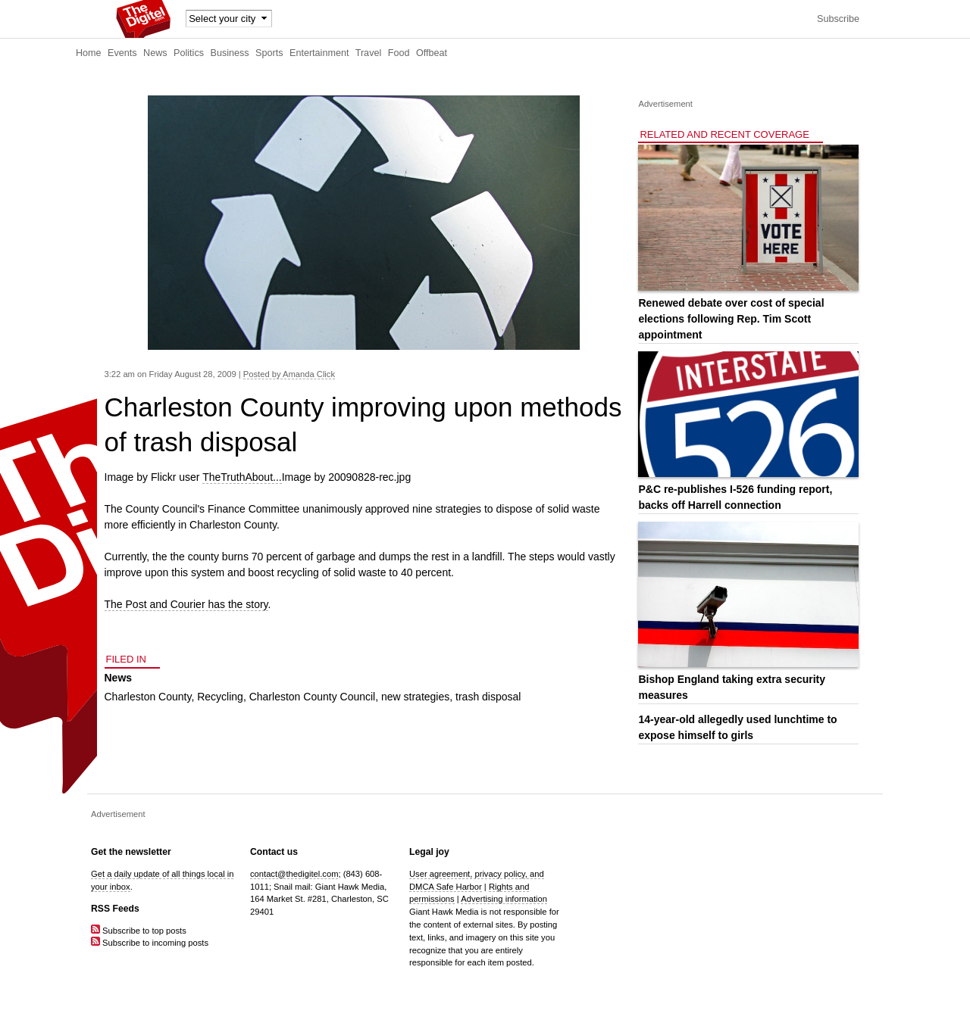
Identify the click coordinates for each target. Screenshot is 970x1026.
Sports (269, 53)
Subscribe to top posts (138, 930)
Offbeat (431, 53)
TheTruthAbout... (242, 477)
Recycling (220, 697)
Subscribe (838, 19)
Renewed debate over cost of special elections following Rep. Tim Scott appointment (731, 319)
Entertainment (319, 53)
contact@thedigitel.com (294, 873)
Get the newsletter (131, 852)
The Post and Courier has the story (186, 604)
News (155, 53)
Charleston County (148, 697)
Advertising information (504, 898)
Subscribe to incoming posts (149, 942)
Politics (189, 53)
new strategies (415, 697)
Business (230, 53)
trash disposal (488, 697)
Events (122, 53)
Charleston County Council (312, 697)
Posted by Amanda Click (289, 374)
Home (89, 53)
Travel (368, 53)
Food (399, 53)
